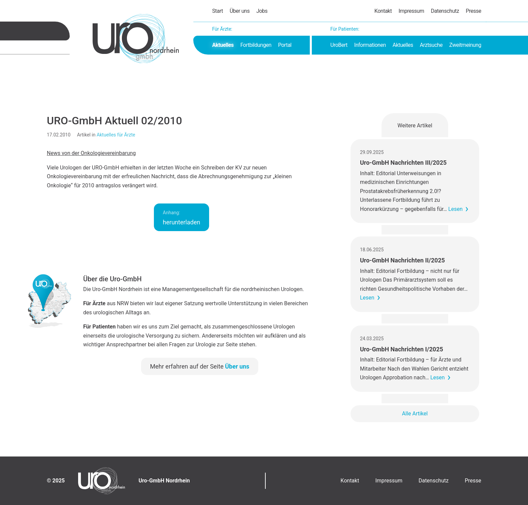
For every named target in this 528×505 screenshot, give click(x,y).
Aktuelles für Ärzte (116, 134)
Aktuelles (223, 45)
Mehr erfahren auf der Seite (200, 366)
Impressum (411, 11)
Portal (285, 45)
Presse (473, 11)
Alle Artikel (415, 413)
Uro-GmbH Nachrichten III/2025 (403, 162)
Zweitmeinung (465, 45)
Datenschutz (445, 11)
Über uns (240, 11)
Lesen (455, 209)
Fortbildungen (255, 45)
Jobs (261, 11)
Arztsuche (431, 45)
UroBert (339, 45)
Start (217, 11)
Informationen (370, 45)
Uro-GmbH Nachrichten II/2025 (402, 260)
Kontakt (383, 11)
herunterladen (181, 218)
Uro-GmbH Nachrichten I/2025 (401, 349)
